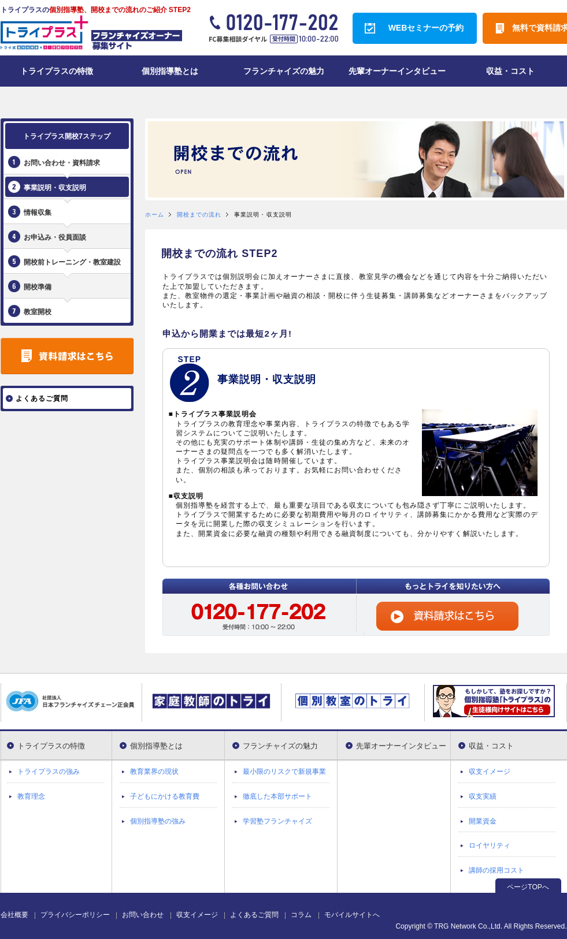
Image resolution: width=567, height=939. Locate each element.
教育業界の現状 (154, 771)
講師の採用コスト (496, 870)
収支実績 (482, 796)
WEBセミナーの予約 (426, 27)
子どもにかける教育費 (164, 796)
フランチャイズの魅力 (280, 745)
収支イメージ (489, 771)
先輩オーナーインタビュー (401, 745)
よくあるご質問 (254, 915)
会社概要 (14, 915)
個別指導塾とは (156, 745)
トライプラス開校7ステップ (66, 136)
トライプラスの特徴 (51, 745)
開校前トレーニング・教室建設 (72, 262)
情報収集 (37, 212)
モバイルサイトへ (352, 915)
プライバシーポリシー (75, 915)
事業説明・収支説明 (55, 188)
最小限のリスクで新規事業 (284, 771)
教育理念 (31, 796)
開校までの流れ (199, 214)
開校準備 (37, 287)
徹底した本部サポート (277, 796)
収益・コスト (491, 745)
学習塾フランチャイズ (277, 821)
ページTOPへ (528, 887)
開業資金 (482, 821)
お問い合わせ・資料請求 (62, 163)
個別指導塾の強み (158, 821)
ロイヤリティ (489, 845)
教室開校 (37, 312)
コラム (301, 915)
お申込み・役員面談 (55, 237)
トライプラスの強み (48, 771)
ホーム (154, 214)
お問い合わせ (143, 915)
